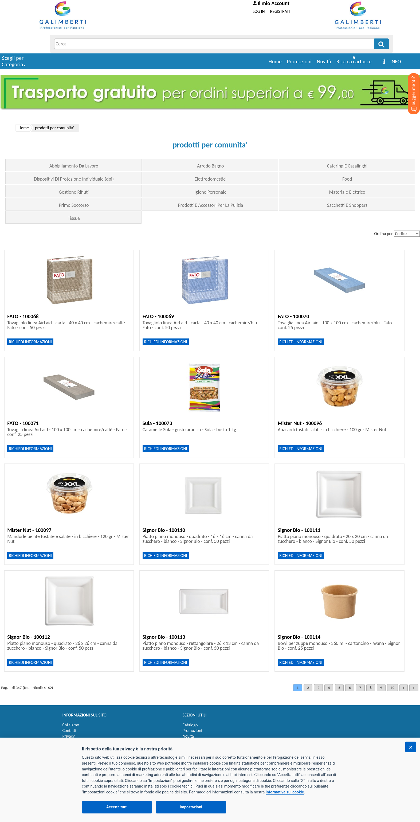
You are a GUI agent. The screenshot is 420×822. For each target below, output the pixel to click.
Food (347, 179)
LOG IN (259, 11)
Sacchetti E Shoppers (347, 205)
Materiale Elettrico (347, 192)
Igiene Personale (210, 192)
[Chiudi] (410, 747)
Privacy (68, 736)
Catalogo (190, 724)
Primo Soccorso (74, 205)
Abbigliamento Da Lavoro (73, 166)
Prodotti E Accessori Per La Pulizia (210, 205)
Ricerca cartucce (354, 61)
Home (275, 61)
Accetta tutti (117, 807)
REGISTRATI (280, 11)
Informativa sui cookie (285, 792)
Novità (324, 61)
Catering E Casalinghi (347, 166)
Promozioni (299, 61)
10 (392, 687)
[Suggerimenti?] (409, 85)
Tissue (74, 218)
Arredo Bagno (210, 166)
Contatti (69, 730)
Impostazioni (191, 807)
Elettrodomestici (211, 179)
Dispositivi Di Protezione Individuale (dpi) (74, 179)
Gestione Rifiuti (74, 192)
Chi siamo (70, 724)
